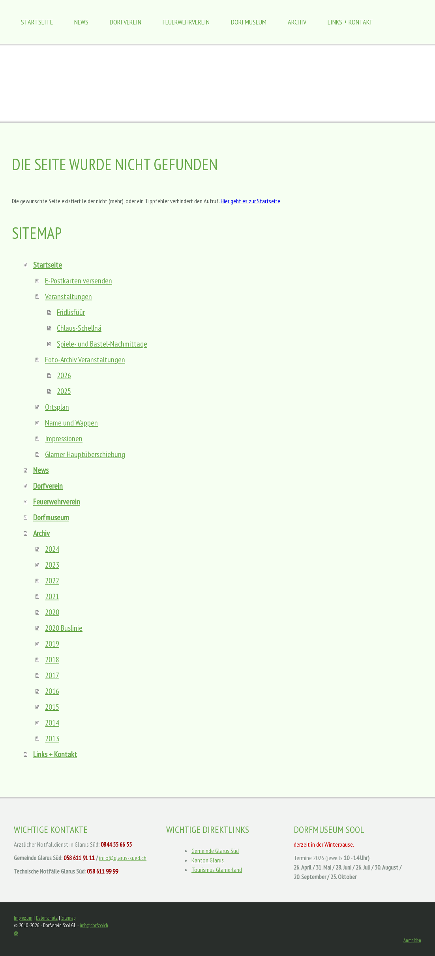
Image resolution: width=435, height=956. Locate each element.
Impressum (23, 918)
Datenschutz (47, 918)
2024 (52, 549)
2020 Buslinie (63, 628)
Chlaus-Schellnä (79, 328)
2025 (64, 391)
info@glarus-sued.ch (122, 858)
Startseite (37, 21)
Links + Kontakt (350, 21)
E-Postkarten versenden (78, 281)
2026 (64, 375)
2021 (52, 596)
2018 (52, 659)
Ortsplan (57, 407)
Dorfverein (125, 21)
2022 (52, 580)
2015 (52, 707)
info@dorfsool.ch (94, 925)
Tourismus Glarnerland (216, 870)
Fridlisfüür (71, 312)
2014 (52, 723)
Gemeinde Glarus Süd (215, 851)
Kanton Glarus (207, 860)
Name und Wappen (71, 423)
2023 (52, 565)
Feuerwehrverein (186, 21)
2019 (52, 644)
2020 (52, 612)
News (81, 21)
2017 (52, 675)
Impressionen (63, 438)
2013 (52, 738)
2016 (52, 691)
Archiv (297, 21)
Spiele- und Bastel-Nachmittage (102, 344)
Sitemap (68, 918)
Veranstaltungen (68, 296)
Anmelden (412, 940)
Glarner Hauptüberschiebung (85, 454)
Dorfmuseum (248, 21)
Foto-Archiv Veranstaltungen (85, 359)
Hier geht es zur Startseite (250, 201)
